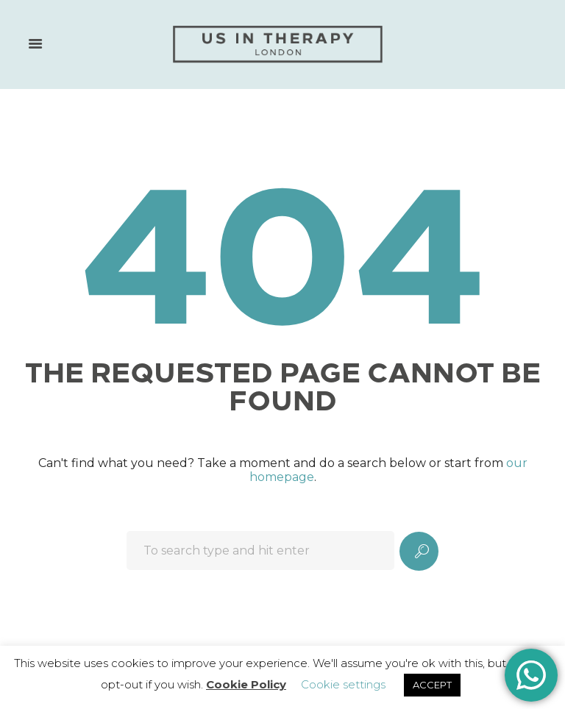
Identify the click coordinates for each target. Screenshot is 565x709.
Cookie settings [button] (343, 684)
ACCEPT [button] (432, 685)
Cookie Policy (246, 684)
